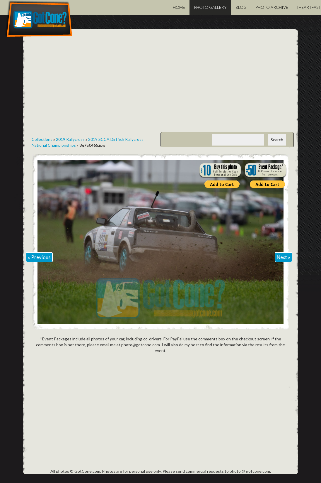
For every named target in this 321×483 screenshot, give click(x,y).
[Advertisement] (160, 85)
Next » (283, 257)
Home (179, 7)
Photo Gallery (210, 7)
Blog (241, 7)
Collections (42, 139)
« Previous (39, 257)
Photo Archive (271, 7)
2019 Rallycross (70, 139)
